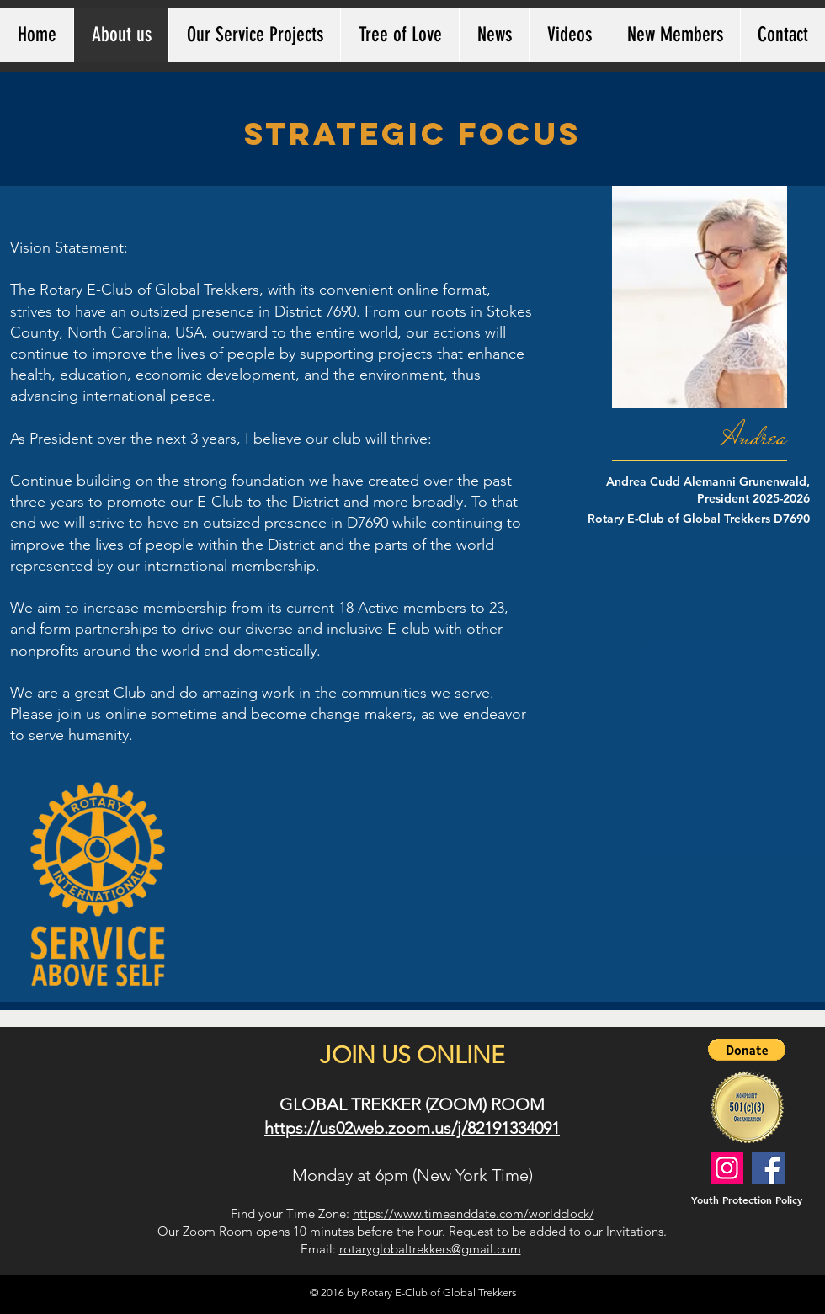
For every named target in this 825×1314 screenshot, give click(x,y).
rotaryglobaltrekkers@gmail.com (430, 1249)
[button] (746, 1050)
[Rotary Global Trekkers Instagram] (727, 1168)
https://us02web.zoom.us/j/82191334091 (412, 1128)
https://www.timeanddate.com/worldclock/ (473, 1213)
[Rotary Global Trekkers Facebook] (768, 1168)
